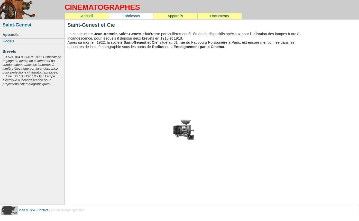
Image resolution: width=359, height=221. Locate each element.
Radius (8, 41)
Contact (43, 210)
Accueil (87, 16)
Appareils (175, 16)
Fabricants (131, 16)
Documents (219, 16)
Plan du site (27, 210)
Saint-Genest (17, 24)
